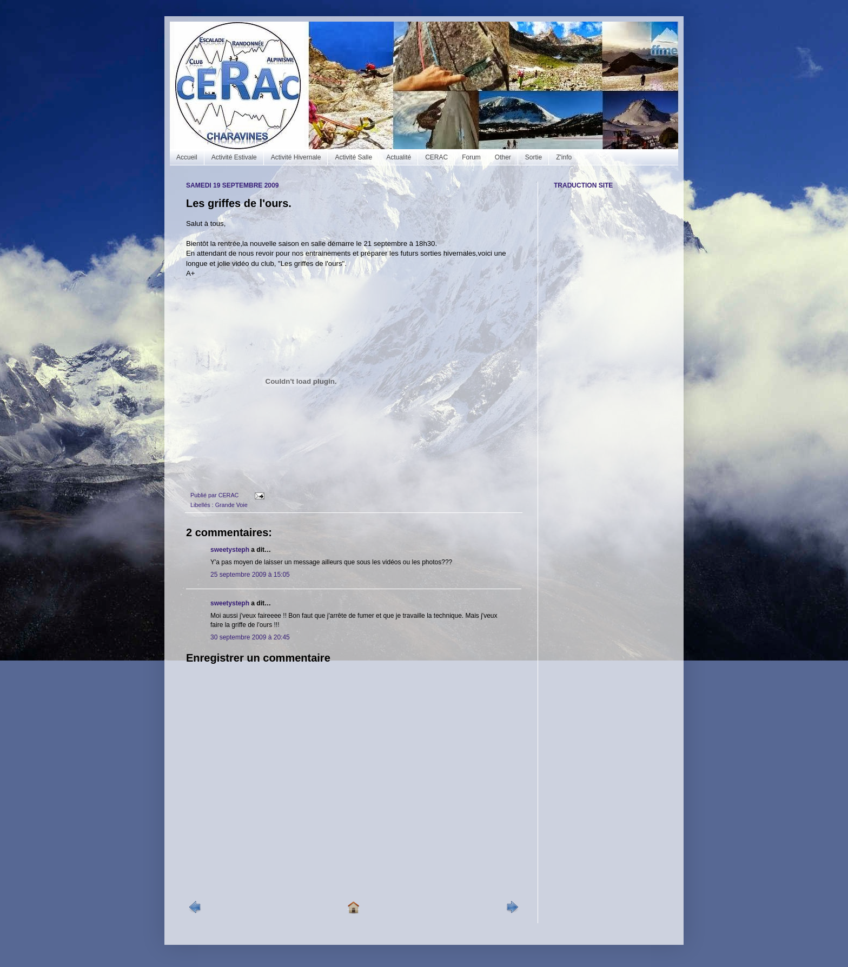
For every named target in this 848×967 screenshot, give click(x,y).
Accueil (186, 157)
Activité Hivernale (296, 157)
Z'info (564, 157)
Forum (471, 157)
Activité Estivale (234, 157)
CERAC (436, 157)
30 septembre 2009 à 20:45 (250, 637)
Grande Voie (231, 505)
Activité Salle (353, 157)
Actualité (398, 157)
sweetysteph (229, 549)
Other (503, 157)
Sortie (533, 157)
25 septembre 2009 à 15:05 (250, 574)
